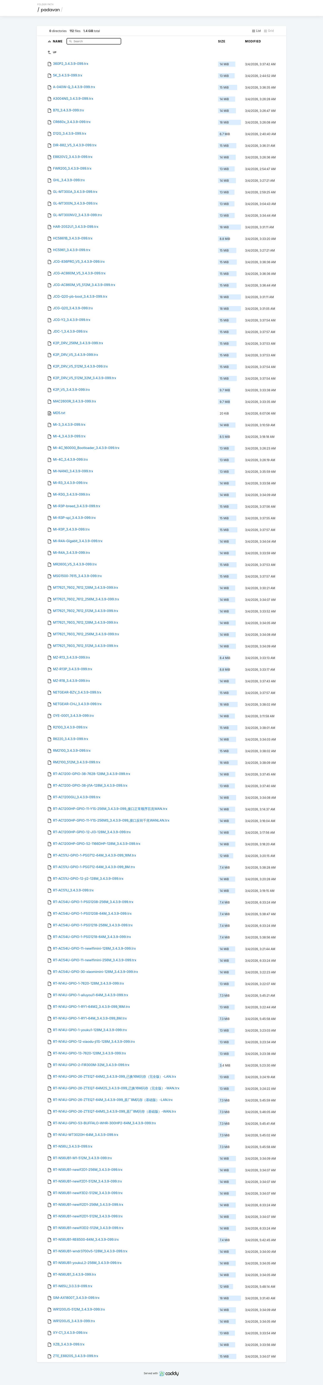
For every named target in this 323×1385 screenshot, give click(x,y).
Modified (253, 41)
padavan (50, 10)
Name (58, 41)
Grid (269, 31)
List (256, 31)
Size (221, 41)
